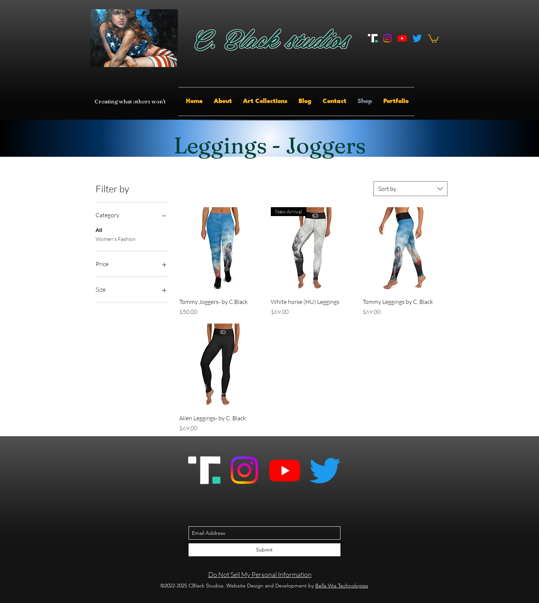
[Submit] (264, 549)
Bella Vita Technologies (341, 585)
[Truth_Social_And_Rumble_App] (372, 38)
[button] (433, 38)
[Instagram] (387, 38)
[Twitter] (417, 38)
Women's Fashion (116, 238)
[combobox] (410, 188)
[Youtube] (402, 38)
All (99, 229)
